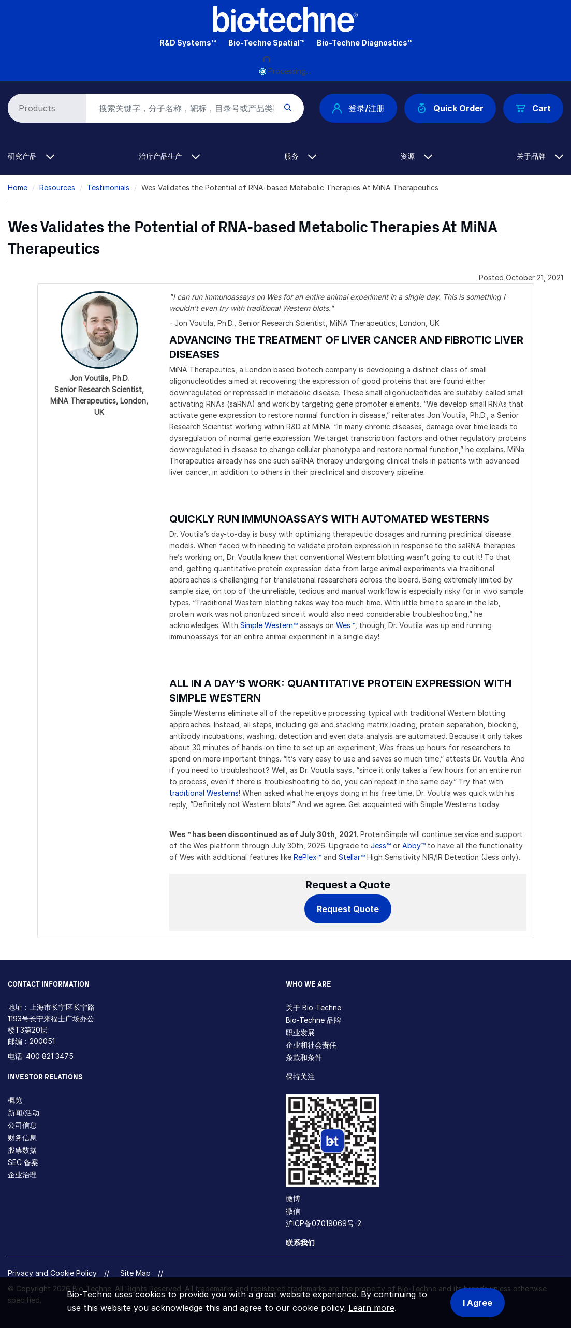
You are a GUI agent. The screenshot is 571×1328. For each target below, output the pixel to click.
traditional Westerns (204, 792)
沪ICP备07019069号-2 (323, 1223)
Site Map (135, 1273)
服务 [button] (300, 156)
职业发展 (300, 1032)
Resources (57, 187)
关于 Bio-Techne (313, 1007)
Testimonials (108, 187)
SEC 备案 (23, 1162)
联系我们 (300, 1242)
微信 (293, 1210)
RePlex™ (307, 857)
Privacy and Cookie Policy (52, 1273)
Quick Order (450, 108)
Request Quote (348, 909)
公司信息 (22, 1125)
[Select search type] (45, 108)
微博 (293, 1198)
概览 (15, 1100)
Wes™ (345, 625)
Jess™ (381, 845)
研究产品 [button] (31, 156)
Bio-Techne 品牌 (313, 1020)
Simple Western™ (269, 625)
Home (17, 187)
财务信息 (22, 1137)
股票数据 (22, 1149)
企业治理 (22, 1174)
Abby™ (414, 845)
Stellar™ (352, 857)
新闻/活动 (23, 1112)
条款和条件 (304, 1057)
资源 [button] (416, 156)
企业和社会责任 (311, 1044)
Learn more (371, 1308)
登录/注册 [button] (358, 108)
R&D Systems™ (187, 42)
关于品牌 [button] (540, 156)
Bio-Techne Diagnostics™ (364, 42)
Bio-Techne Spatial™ (266, 42)
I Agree (477, 1302)
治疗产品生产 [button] (169, 156)
